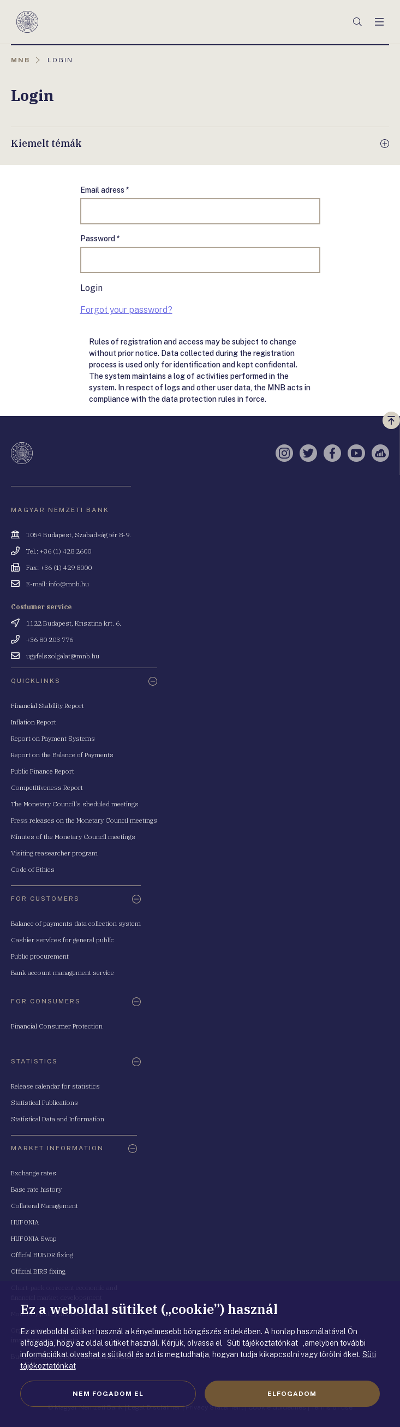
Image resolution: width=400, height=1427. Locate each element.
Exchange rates (33, 1173)
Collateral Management (44, 1206)
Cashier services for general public (62, 940)
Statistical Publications (44, 1102)
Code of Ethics (33, 869)
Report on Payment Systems (53, 738)
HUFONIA (25, 1222)
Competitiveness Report (47, 787)
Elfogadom (292, 1394)
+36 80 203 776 (49, 639)
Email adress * (104, 190)
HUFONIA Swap (34, 1238)
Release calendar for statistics (55, 1086)
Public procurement (40, 956)
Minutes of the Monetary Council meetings (73, 837)
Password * (100, 238)
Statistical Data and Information (57, 1119)
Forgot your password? (126, 310)
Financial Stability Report (47, 705)
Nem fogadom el (108, 1394)
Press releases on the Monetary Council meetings (84, 820)
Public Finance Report (42, 771)
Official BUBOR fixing (42, 1255)
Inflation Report (33, 722)
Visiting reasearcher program (54, 853)
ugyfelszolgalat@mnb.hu (62, 656)
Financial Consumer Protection (57, 1026)
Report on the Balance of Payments (62, 755)
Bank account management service (62, 972)
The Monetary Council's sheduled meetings (75, 804)
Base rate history (36, 1189)
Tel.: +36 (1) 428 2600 (58, 551)
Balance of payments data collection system (76, 923)
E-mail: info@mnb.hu (57, 584)
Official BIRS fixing (38, 1271)
